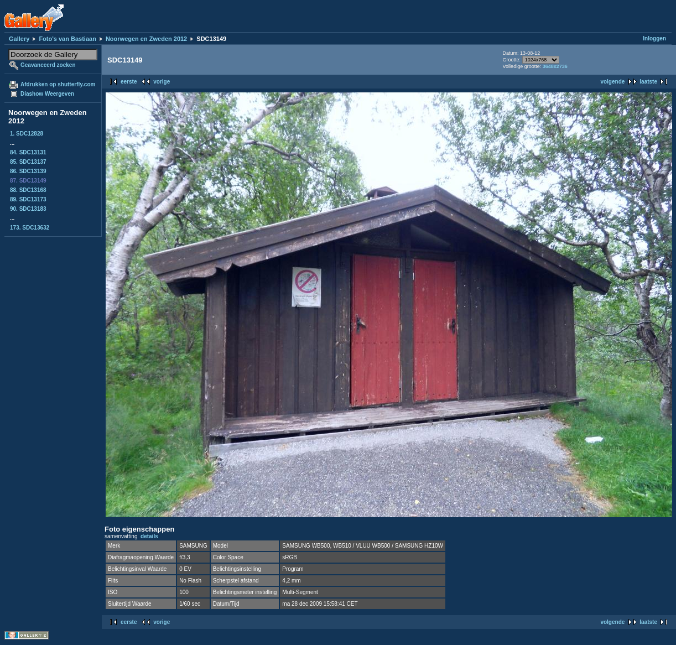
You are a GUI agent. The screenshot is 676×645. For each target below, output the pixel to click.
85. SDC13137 (28, 162)
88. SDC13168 (28, 190)
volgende (612, 82)
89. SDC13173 (28, 199)
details (149, 536)
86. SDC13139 (28, 171)
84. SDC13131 (28, 152)
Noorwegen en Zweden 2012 (146, 38)
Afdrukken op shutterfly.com (57, 84)
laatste (648, 82)
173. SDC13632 (29, 228)
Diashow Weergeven (47, 94)
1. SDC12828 (26, 134)
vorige (161, 82)
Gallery (19, 38)
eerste (129, 82)
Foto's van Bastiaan (67, 38)
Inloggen (654, 38)
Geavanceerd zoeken (48, 65)
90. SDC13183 (28, 209)
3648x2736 (555, 66)
